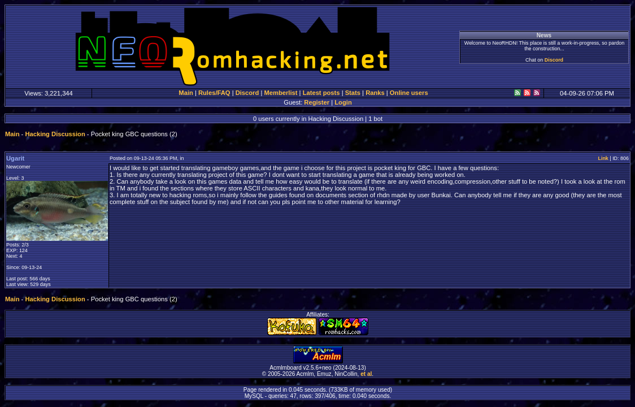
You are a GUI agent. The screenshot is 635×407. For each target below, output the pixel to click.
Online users (409, 92)
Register (316, 102)
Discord (554, 60)
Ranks (375, 92)
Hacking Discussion (55, 134)
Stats (352, 92)
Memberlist (280, 92)
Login (342, 102)
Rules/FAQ (214, 92)
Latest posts (321, 92)
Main (186, 92)
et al (366, 374)
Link (603, 158)
